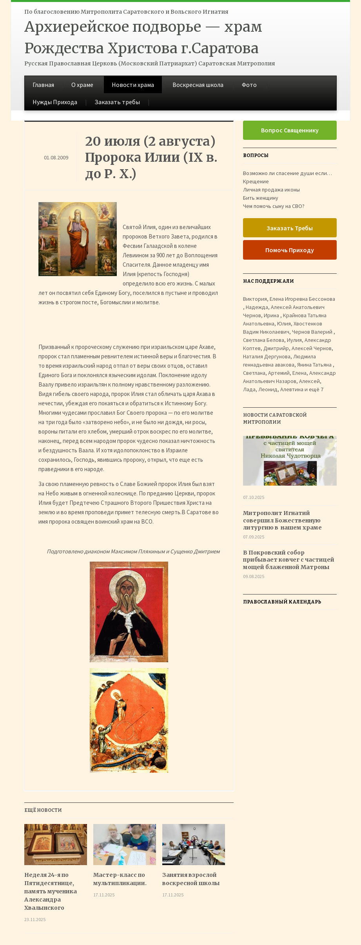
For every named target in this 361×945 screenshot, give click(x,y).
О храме (82, 85)
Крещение (256, 181)
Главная (43, 85)
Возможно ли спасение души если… (287, 173)
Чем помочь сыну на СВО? (274, 206)
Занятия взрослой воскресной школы (191, 879)
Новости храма (133, 85)
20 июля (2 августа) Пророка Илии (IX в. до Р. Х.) (151, 158)
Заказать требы (117, 102)
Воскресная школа (197, 85)
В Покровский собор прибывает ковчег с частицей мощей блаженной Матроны (288, 559)
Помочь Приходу (289, 250)
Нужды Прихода (55, 102)
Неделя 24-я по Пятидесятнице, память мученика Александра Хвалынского (50, 891)
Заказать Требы (290, 228)
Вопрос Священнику (290, 130)
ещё (316, 389)
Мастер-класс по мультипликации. (120, 879)
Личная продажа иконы (271, 189)
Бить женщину (260, 197)
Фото (249, 85)
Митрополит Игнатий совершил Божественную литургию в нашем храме (283, 520)
